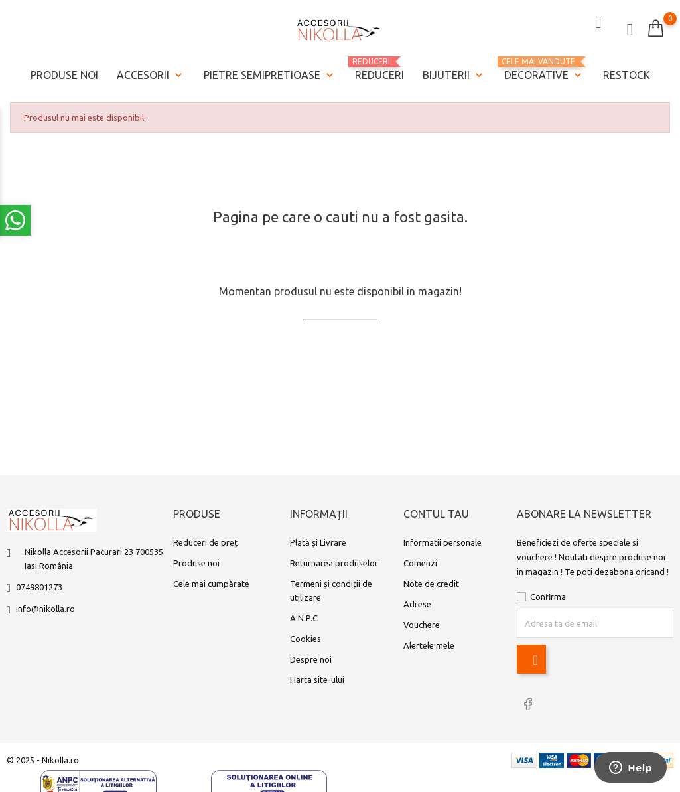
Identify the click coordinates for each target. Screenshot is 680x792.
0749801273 (39, 589)
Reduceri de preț (205, 544)
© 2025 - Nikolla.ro (43, 760)
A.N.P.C (304, 620)
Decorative (544, 68)
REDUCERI (379, 67)
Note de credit (431, 585)
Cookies (305, 640)
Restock (626, 73)
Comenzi (420, 565)
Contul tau (436, 516)
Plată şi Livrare (318, 544)
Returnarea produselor (334, 565)
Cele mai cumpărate (211, 585)
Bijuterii (454, 73)
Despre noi (311, 661)
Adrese (417, 606)
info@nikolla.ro (45, 610)
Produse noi (64, 73)
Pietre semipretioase (270, 73)
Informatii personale (442, 544)
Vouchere (421, 626)
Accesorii (151, 73)
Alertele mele (428, 647)
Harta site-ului (317, 681)
